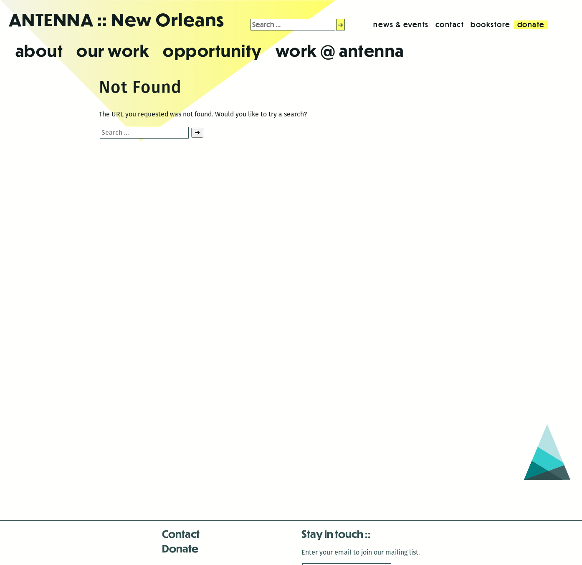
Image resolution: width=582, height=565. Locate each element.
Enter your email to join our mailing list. (360, 552)
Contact (181, 533)
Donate (180, 548)
